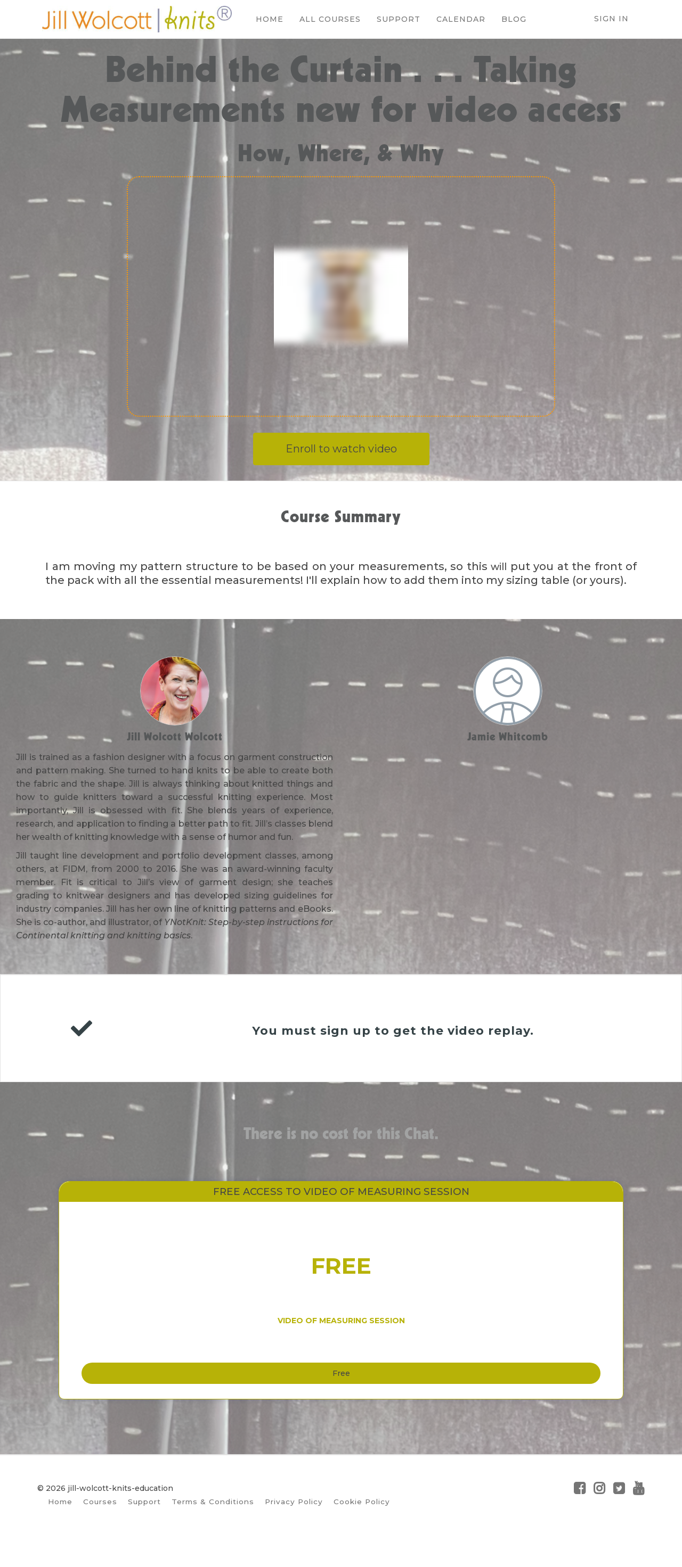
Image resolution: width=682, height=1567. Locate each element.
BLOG (509, 19)
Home (60, 1528)
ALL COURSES (325, 19)
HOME (265, 19)
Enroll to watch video (341, 448)
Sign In (611, 18)
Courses (100, 1528)
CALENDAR (456, 19)
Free (341, 1393)
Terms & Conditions (213, 1528)
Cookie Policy (362, 1528)
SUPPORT (394, 19)
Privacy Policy (294, 1528)
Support (144, 1528)
